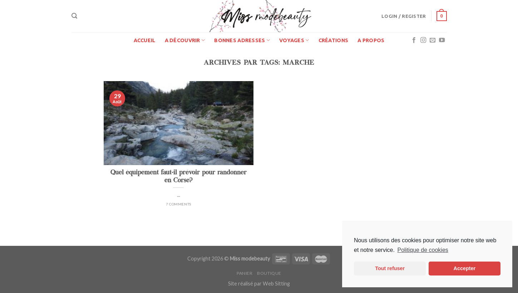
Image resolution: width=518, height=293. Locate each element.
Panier (245, 273)
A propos (370, 40)
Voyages (294, 40)
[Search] (74, 16)
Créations (334, 40)
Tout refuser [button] (390, 268)
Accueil (145, 40)
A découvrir (185, 40)
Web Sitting (276, 283)
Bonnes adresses (242, 40)
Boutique (269, 273)
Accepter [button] (465, 268)
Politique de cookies (422, 250)
